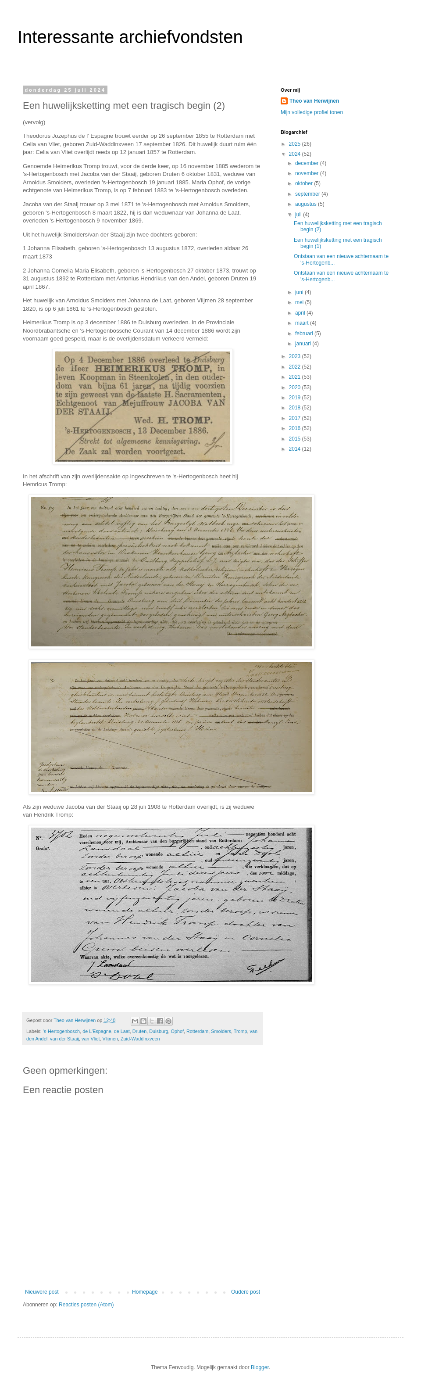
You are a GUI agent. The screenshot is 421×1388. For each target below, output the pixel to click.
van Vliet (91, 1038)
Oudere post (245, 1292)
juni (300, 292)
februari (304, 333)
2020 (295, 387)
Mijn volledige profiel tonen (312, 112)
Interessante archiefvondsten (130, 37)
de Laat (122, 1031)
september (308, 194)
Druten (139, 1031)
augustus (306, 204)
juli (299, 215)
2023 (295, 356)
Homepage (145, 1292)
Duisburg (158, 1031)
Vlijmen (110, 1038)
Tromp (240, 1031)
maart (302, 323)
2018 (295, 408)
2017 (295, 418)
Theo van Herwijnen (314, 101)
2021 (295, 377)
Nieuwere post (42, 1292)
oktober (304, 183)
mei (300, 302)
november (307, 173)
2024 (295, 154)
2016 (295, 428)
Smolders (221, 1031)
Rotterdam (197, 1031)
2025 (295, 144)
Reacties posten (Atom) (86, 1305)
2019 (295, 398)
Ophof (177, 1031)
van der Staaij (64, 1038)
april (301, 313)
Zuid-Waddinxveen (140, 1038)
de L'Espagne (96, 1031)
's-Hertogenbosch (61, 1031)
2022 (295, 367)
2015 (295, 439)
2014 (295, 449)
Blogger (260, 1367)
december (307, 163)
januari (303, 344)
